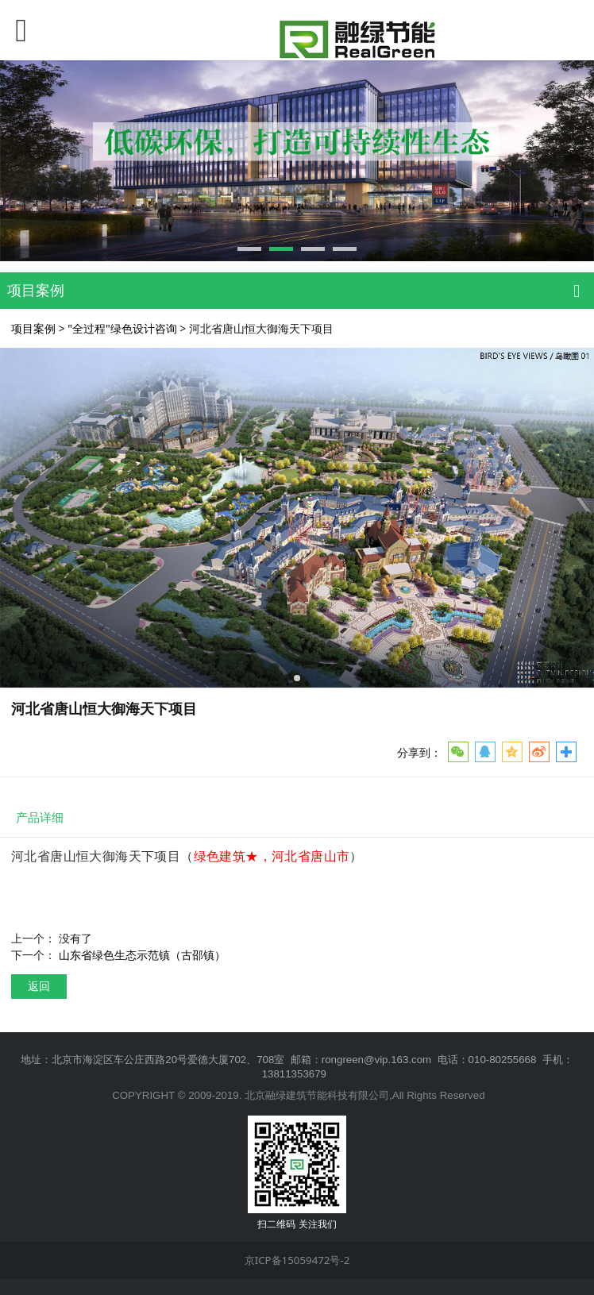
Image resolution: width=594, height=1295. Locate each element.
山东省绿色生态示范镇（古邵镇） (142, 954)
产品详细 (40, 817)
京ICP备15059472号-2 (297, 1260)
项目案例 (33, 328)
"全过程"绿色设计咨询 (122, 328)
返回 (39, 985)
